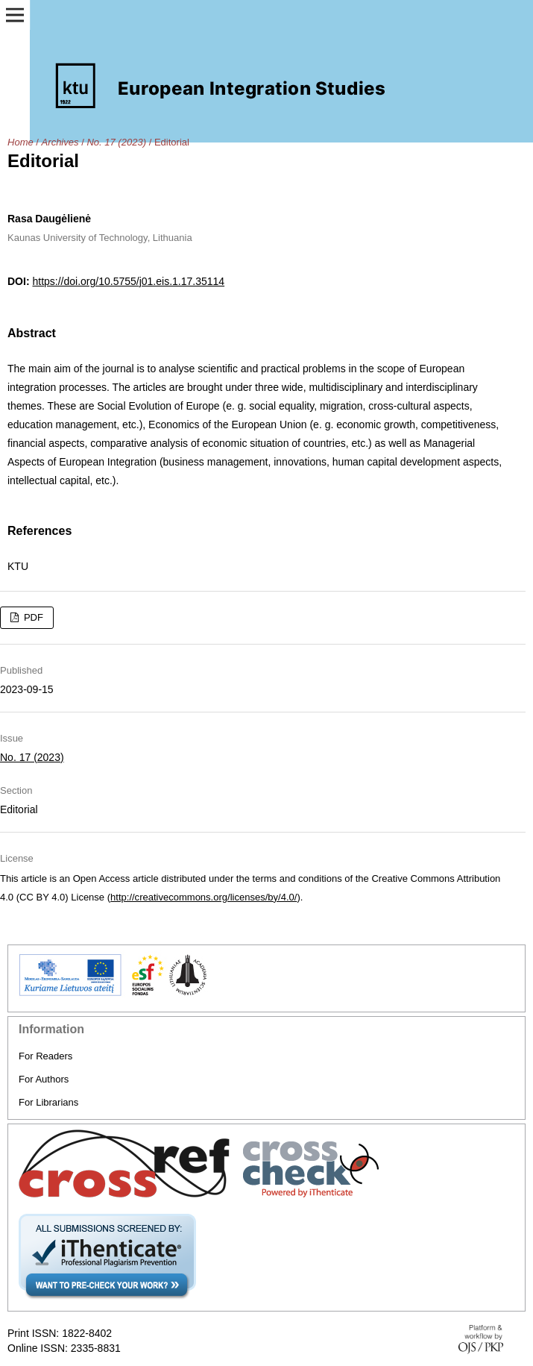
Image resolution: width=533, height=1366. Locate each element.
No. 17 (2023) (116, 142)
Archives (60, 142)
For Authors (44, 1079)
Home (20, 142)
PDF (32, 617)
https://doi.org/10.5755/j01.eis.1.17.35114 (128, 281)
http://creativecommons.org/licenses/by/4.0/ (203, 897)
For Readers (45, 1056)
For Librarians (48, 1102)
